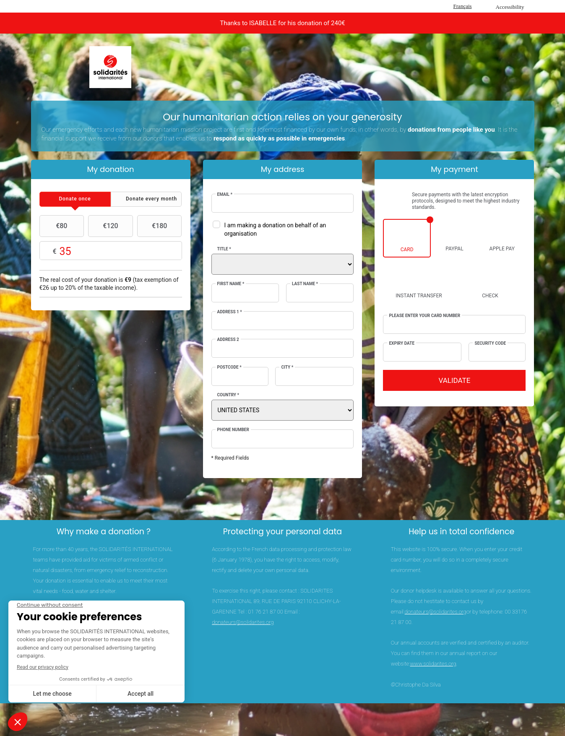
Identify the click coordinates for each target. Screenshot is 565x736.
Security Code (490, 343)
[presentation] (75, 199)
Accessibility (510, 7)
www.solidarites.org (433, 664)
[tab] (75, 199)
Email (225, 194)
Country (228, 395)
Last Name (305, 283)
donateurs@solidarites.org (242, 622)
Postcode (229, 367)
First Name (231, 283)
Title (224, 249)
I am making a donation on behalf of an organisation (275, 229)
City (287, 367)
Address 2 (228, 339)
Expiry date (401, 343)
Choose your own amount (111, 251)
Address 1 (229, 311)
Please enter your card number (424, 315)
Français (462, 6)
